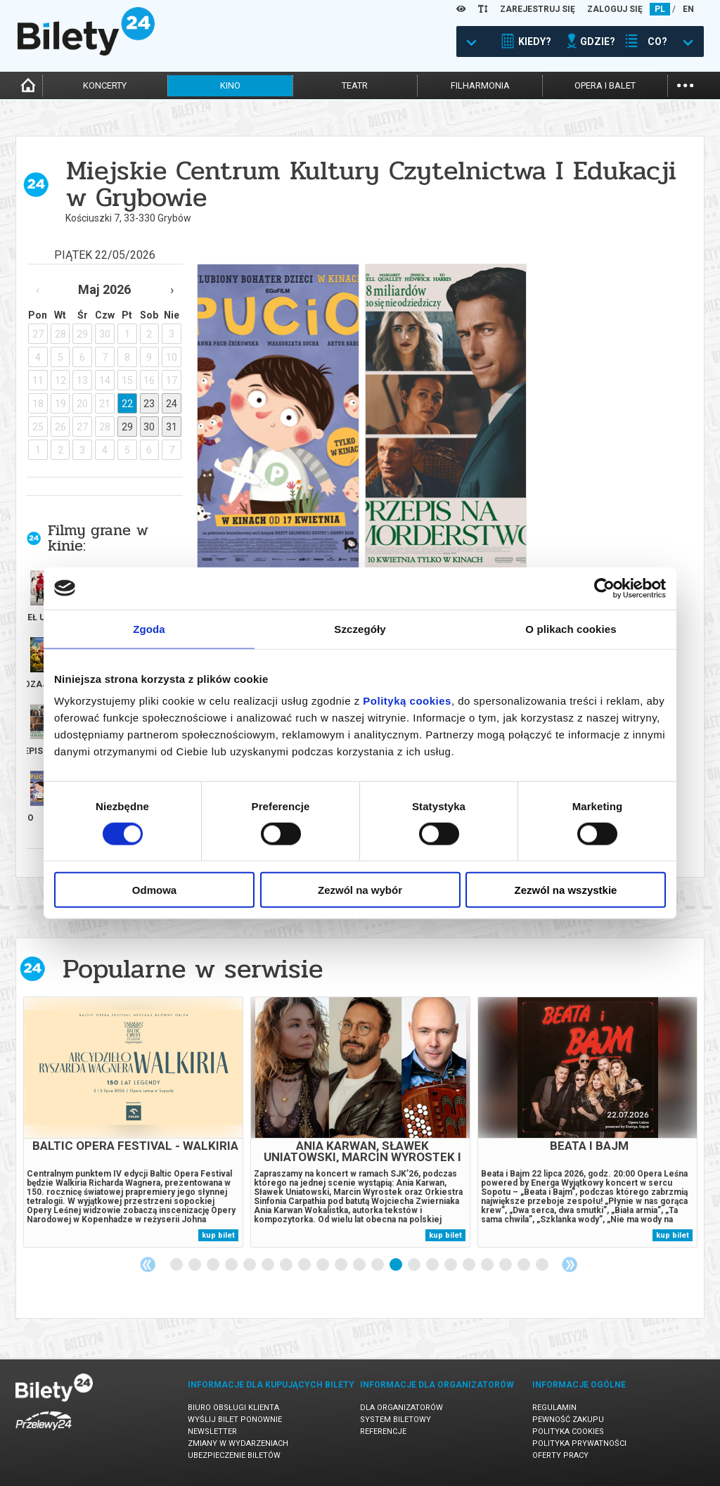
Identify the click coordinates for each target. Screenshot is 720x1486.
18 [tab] (488, 1265)
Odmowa (154, 890)
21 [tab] (543, 1265)
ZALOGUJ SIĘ (615, 9)
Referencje (383, 1431)
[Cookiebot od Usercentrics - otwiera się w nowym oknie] (604, 587)
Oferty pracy (560, 1455)
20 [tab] (525, 1265)
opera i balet (605, 85)
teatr (355, 85)
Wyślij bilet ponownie (235, 1419)
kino (230, 85)
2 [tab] (195, 1265)
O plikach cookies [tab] (570, 628)
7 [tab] (287, 1265)
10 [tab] (342, 1265)
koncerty (105, 85)
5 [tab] (250, 1265)
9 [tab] (323, 1265)
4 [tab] (232, 1265)
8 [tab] (305, 1265)
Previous (147, 1264)
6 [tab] (269, 1265)
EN (688, 9)
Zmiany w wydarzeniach (238, 1443)
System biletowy (395, 1419)
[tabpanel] (133, 1122)
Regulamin (554, 1407)
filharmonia (480, 85)
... (685, 84)
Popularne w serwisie (193, 968)
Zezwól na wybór (360, 890)
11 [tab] (360, 1265)
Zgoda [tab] (149, 628)
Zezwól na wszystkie (566, 890)
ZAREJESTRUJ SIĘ (537, 9)
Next (569, 1264)
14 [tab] (415, 1265)
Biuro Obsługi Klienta (233, 1407)
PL (660, 9)
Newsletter (212, 1431)
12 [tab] (378, 1265)
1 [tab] (177, 1265)
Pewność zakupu (568, 1419)
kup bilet (218, 1235)
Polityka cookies (568, 1431)
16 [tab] (451, 1265)
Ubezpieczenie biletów (234, 1455)
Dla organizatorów (401, 1407)
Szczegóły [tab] (359, 628)
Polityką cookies (407, 701)
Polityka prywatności (579, 1443)
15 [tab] (433, 1265)
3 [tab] (214, 1265)
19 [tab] (506, 1265)
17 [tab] (470, 1265)
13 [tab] (397, 1265)
